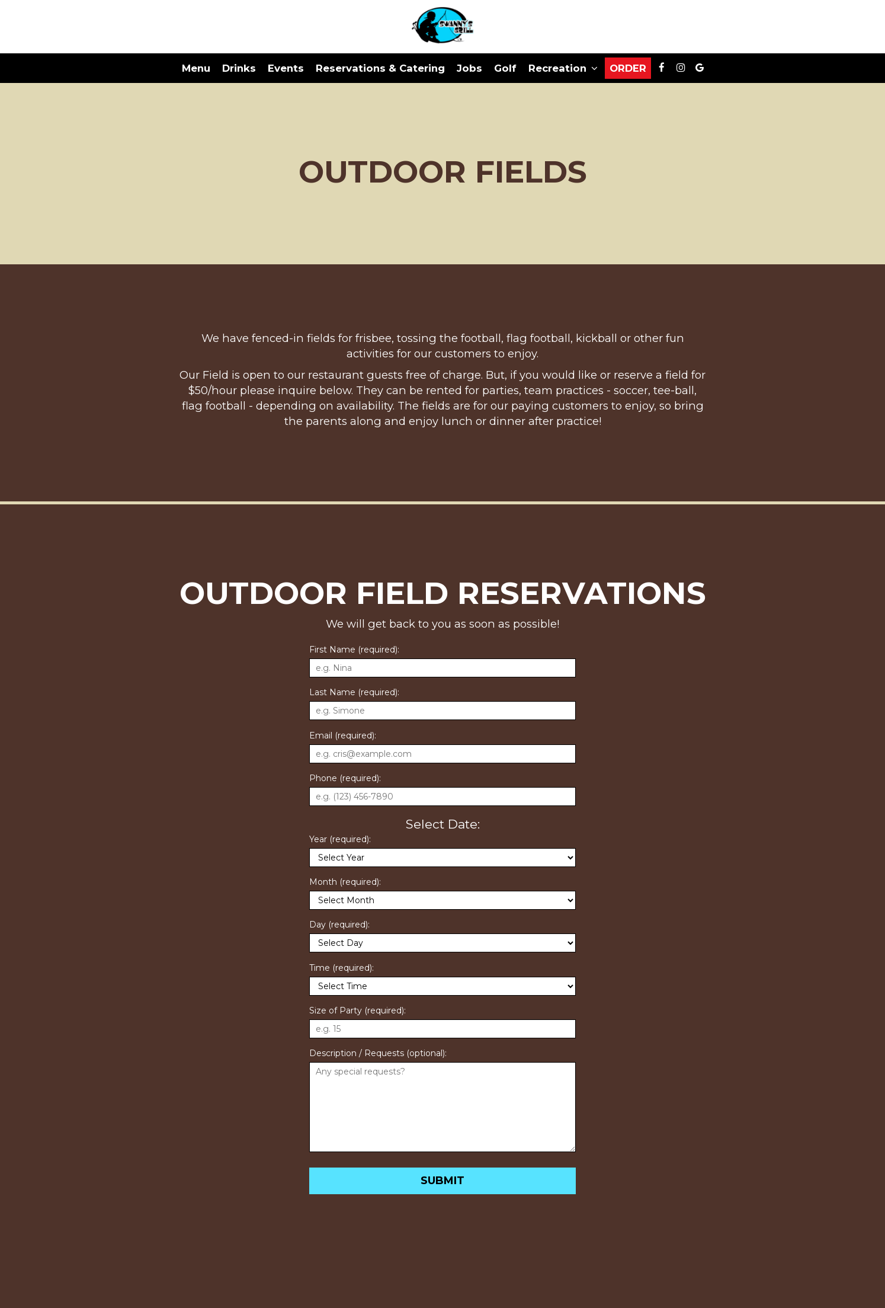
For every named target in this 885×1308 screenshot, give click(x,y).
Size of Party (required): (357, 1010)
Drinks (239, 68)
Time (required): (341, 967)
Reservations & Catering (380, 68)
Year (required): (340, 839)
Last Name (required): (354, 692)
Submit (442, 1180)
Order (628, 68)
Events (286, 68)
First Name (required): (354, 649)
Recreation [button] (563, 68)
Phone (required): (345, 778)
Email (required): (342, 735)
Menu (196, 68)
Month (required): (345, 882)
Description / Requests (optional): (378, 1053)
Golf (505, 68)
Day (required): (339, 924)
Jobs (469, 68)
